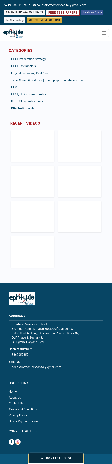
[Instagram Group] (18, 442)
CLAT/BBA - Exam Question (29, 94)
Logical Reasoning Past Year (30, 73)
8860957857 (20, 354)
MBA (14, 87)
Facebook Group (92, 12)
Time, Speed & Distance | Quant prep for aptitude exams (48, 80)
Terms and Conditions (23, 409)
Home (13, 391)
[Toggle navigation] (104, 33)
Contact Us (16, 403)
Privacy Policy (18, 415)
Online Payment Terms (24, 421)
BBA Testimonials (22, 108)
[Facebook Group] (11, 442)
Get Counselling (14, 20)
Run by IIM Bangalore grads (24, 12)
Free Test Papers (63, 12)
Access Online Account (44, 20)
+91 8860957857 (18, 5)
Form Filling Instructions (27, 101)
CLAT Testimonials (23, 66)
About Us (15, 397)
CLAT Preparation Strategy (28, 59)
